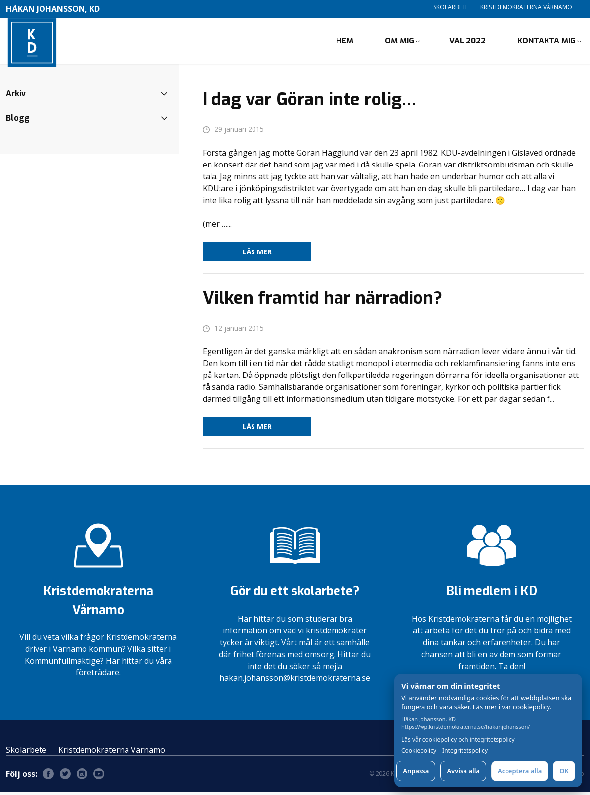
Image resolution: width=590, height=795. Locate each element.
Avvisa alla (463, 770)
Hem (344, 42)
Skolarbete (450, 7)
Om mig (399, 42)
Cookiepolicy (418, 750)
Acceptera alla (520, 770)
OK (564, 770)
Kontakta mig (546, 42)
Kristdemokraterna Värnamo (526, 7)
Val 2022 (467, 42)
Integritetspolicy (465, 750)
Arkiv (16, 97)
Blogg (18, 121)
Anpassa (416, 770)
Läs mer (257, 255)
